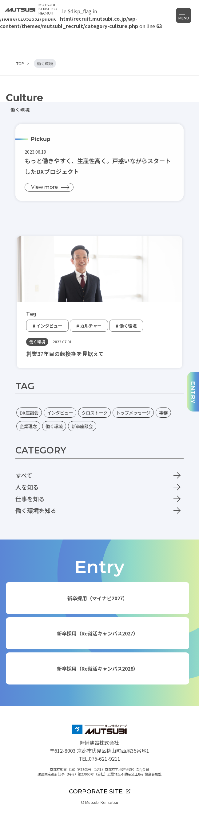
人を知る (27, 487)
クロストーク (94, 412)
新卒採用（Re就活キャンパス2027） (97, 633)
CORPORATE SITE (99, 791)
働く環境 (54, 426)
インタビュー (60, 412)
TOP (20, 63)
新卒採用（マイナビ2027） (97, 598)
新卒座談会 (82, 426)
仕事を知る (30, 498)
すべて (23, 475)
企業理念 (28, 426)
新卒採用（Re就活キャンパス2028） (97, 668)
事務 (163, 412)
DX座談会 (29, 412)
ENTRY (193, 392)
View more (44, 187)
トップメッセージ (133, 412)
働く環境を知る (35, 510)
